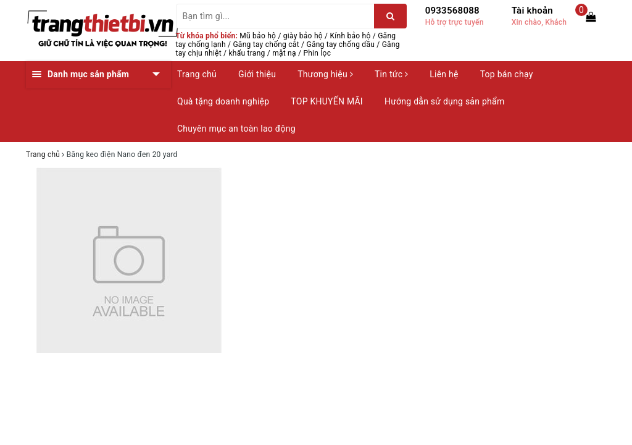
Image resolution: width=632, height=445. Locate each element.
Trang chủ (197, 74)
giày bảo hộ (303, 36)
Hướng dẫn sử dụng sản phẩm (444, 101)
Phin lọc (317, 53)
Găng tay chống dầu (340, 44)
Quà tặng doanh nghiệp (223, 101)
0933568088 (452, 10)
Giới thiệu (257, 74)
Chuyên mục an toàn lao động (236, 129)
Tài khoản (532, 10)
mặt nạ (284, 53)
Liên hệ (444, 74)
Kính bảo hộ (350, 36)
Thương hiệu (325, 74)
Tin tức (391, 74)
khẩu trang (247, 53)
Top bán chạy (506, 74)
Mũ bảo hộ (257, 36)
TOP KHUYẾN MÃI (327, 101)
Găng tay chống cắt (266, 44)
